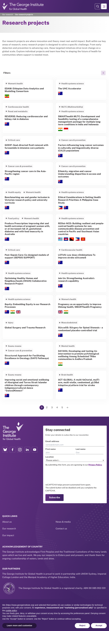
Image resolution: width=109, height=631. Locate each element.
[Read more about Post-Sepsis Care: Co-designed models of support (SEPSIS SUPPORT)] (27, 256)
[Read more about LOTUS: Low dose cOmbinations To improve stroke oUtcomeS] (81, 256)
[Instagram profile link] (20, 449)
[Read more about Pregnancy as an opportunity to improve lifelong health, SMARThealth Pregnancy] (81, 305)
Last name (80, 449)
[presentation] (67, 474)
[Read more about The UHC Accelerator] (81, 89)
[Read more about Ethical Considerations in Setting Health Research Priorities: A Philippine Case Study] (81, 200)
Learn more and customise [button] (19, 625)
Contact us (61, 524)
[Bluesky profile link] (5, 449)
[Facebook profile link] (12, 449)
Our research (7, 15)
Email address (52, 441)
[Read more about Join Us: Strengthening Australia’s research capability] (81, 281)
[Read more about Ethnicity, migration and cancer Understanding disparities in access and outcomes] (81, 174)
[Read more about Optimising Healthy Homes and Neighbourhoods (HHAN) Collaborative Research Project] (27, 281)
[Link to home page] (13, 431)
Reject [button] (82, 625)
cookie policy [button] (11, 610)
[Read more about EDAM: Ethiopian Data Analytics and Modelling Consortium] (27, 89)
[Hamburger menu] (104, 6)
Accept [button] (99, 625)
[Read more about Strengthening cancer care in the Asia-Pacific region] (27, 174)
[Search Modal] (97, 6)
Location (49, 457)
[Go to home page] (23, 6)
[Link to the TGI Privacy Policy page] (95, 465)
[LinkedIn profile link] (27, 449)
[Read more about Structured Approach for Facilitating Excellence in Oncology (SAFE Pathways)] (27, 355)
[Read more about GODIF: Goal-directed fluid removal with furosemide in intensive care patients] (27, 147)
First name (50, 449)
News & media (63, 517)
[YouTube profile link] (34, 449)
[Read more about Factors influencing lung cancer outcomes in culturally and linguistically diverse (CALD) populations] (81, 147)
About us (7, 517)
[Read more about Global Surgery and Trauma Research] (27, 328)
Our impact (8, 531)
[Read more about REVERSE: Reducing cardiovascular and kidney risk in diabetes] (27, 118)
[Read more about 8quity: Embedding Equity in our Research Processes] (27, 305)
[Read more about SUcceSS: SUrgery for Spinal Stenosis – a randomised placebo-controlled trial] (81, 328)
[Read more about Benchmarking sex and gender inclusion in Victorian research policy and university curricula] (27, 200)
